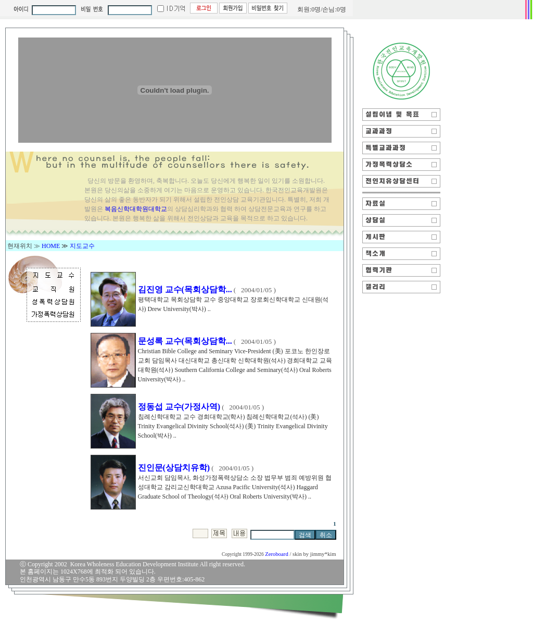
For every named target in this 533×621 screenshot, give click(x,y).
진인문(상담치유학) (174, 467)
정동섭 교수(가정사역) (179, 406)
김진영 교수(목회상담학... (185, 289)
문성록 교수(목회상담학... (185, 341)
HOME (51, 246)
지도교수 (82, 246)
